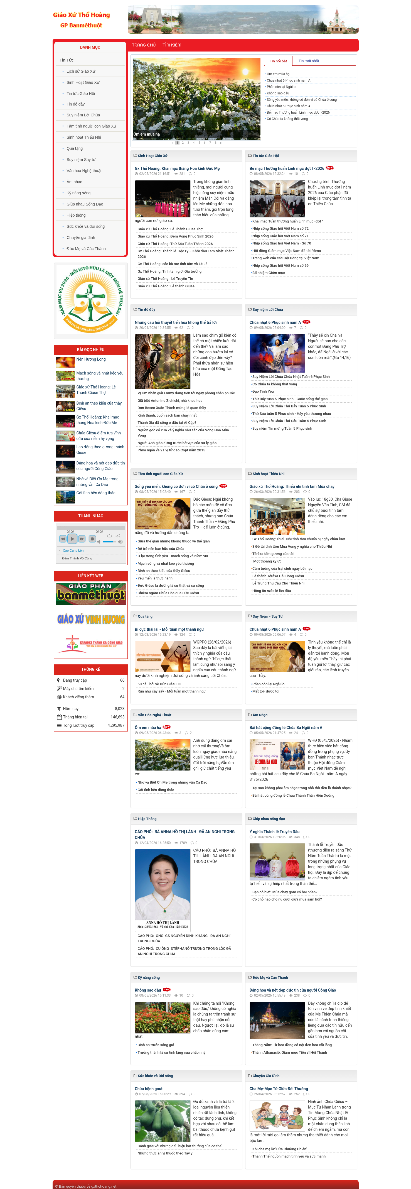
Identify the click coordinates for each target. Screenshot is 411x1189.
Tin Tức (67, 60)
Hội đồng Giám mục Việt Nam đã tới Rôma (286, 251)
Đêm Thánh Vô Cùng (77, 558)
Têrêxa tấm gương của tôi (273, 554)
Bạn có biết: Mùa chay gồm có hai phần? (285, 892)
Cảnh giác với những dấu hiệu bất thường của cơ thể (180, 1146)
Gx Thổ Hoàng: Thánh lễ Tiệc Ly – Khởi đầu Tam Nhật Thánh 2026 (186, 254)
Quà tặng (75, 148)
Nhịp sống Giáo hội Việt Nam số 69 (280, 265)
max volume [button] (120, 542)
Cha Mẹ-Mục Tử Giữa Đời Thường (279, 1089)
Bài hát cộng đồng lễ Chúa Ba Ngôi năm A (286, 727)
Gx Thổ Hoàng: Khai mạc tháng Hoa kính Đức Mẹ (177, 168)
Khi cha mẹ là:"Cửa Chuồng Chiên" (279, 1149)
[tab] (278, 61)
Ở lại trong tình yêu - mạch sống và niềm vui (173, 556)
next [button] (82, 539)
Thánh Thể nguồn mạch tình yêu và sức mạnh (289, 1156)
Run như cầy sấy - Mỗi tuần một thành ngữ (172, 691)
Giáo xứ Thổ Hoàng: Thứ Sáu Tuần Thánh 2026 (175, 244)
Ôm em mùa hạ (147, 134)
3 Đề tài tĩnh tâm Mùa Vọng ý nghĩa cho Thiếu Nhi (292, 546)
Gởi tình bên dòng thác (156, 790)
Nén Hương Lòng (91, 359)
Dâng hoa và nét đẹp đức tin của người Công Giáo (293, 990)
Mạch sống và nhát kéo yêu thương (166, 563)
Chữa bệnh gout (149, 1089)
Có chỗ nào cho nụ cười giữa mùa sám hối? (287, 899)
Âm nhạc (74, 182)
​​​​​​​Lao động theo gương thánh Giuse (100, 450)
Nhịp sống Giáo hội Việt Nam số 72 (280, 228)
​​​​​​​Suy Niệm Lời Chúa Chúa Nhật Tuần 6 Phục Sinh (291, 377)
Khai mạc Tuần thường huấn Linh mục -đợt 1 (288, 221)
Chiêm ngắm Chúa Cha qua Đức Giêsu (168, 593)
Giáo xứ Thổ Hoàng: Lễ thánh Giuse (166, 286)
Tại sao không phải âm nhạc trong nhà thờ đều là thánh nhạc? (301, 788)
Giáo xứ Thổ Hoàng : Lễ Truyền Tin (165, 279)
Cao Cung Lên (73, 550)
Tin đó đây (76, 104)
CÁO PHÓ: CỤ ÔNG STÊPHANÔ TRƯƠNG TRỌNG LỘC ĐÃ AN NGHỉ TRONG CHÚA (184, 951)
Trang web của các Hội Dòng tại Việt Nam (285, 258)
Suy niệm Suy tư (81, 159)
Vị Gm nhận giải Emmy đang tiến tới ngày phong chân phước (186, 393)
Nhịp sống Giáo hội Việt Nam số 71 (280, 236)
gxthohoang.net (103, 1186)
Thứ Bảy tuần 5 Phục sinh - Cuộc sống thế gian (290, 399)
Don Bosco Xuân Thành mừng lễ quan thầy (172, 408)
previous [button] (63, 539)
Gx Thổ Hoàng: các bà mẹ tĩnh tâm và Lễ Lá (173, 264)
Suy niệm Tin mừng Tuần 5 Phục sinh (282, 428)
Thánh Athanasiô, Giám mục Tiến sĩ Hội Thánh (289, 1052)
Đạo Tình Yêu (263, 391)
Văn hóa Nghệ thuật (84, 170)
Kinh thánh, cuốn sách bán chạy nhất (167, 415)
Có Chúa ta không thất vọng (287, 119)
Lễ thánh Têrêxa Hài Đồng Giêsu (278, 576)
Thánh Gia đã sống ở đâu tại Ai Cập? (167, 422)
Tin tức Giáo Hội (81, 93)
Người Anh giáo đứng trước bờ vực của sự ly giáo (177, 443)
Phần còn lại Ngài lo (281, 87)
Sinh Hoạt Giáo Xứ (83, 82)
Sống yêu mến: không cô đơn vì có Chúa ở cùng (302, 100)
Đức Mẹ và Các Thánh (86, 248)
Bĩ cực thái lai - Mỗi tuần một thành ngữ (169, 629)
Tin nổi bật (278, 61)
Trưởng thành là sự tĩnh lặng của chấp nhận (173, 1052)
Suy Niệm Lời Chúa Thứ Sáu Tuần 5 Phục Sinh (289, 421)
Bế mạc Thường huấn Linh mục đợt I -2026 (298, 112)
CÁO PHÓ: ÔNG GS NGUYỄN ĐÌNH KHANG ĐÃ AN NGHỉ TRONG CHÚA (184, 938)
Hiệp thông (76, 215)
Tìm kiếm (172, 45)
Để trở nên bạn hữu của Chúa (161, 549)
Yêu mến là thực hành (155, 578)
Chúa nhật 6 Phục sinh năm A (289, 80)
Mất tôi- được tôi (265, 691)
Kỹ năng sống (79, 193)
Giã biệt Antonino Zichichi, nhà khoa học (170, 400)
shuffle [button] (117, 535)
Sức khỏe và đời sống (86, 226)
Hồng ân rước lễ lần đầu (271, 591)
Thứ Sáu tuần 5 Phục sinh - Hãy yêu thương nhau (291, 414)
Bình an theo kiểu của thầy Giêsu (164, 571)
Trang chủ (144, 45)
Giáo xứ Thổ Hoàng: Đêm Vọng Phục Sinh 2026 (176, 236)
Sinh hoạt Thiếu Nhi (84, 137)
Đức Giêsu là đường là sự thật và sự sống (171, 585)
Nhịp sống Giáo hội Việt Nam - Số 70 (281, 243)
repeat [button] (109, 535)
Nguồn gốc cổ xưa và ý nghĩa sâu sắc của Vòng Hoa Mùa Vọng (183, 433)
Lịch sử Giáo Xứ (81, 71)
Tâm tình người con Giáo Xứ (91, 126)
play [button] (72, 538)
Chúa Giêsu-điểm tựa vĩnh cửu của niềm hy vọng (99, 436)
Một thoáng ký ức (266, 561)
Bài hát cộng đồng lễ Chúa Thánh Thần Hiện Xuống (293, 795)
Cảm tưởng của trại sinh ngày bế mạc (282, 568)
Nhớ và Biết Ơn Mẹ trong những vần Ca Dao (173, 782)
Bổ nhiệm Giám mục (268, 273)
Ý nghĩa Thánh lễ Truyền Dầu (274, 832)
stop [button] (92, 539)
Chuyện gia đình (81, 237)
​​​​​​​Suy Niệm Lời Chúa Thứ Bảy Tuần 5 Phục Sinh (289, 406)
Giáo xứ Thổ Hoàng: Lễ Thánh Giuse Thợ (170, 229)
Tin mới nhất (309, 61)
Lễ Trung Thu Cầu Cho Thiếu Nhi (278, 583)
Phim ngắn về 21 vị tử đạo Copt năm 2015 (171, 450)
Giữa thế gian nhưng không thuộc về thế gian (174, 541)
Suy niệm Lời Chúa (83, 115)
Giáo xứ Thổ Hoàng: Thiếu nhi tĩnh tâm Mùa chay (292, 486)
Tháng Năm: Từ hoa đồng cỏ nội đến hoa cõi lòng (292, 1045)
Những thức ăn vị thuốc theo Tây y (165, 1153)
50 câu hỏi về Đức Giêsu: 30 (160, 684)
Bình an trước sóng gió (156, 1045)
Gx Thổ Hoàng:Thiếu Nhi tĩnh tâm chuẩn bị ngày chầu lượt (298, 539)
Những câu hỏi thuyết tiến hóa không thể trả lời (176, 322)
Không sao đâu (278, 93)
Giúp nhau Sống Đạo (85, 204)
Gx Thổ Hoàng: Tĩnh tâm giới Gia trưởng (170, 271)
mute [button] (99, 542)
